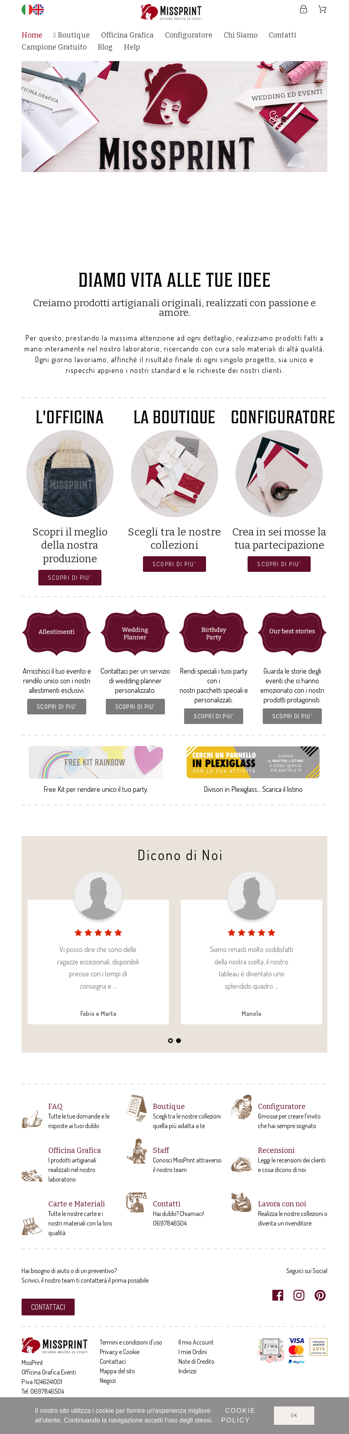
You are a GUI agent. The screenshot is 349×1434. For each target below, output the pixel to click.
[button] (69, 577)
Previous (36, 162)
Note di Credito (196, 1361)
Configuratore (281, 1106)
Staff (161, 1150)
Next (313, 162)
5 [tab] (174, 256)
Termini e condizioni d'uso (131, 1342)
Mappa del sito (117, 1371)
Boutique (169, 1106)
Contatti (166, 1204)
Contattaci (113, 1361)
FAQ (55, 1106)
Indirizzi (187, 1371)
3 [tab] (159, 256)
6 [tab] (182, 256)
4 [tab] (167, 256)
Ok (294, 1415)
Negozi (108, 1380)
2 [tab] (151, 256)
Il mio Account (196, 1342)
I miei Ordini (192, 1352)
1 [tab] (143, 256)
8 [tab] (198, 256)
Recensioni (276, 1150)
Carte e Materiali (76, 1204)
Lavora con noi (282, 1204)
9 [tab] (206, 256)
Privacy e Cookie (119, 1352)
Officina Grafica (74, 1150)
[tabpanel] (175, 116)
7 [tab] (190, 256)
